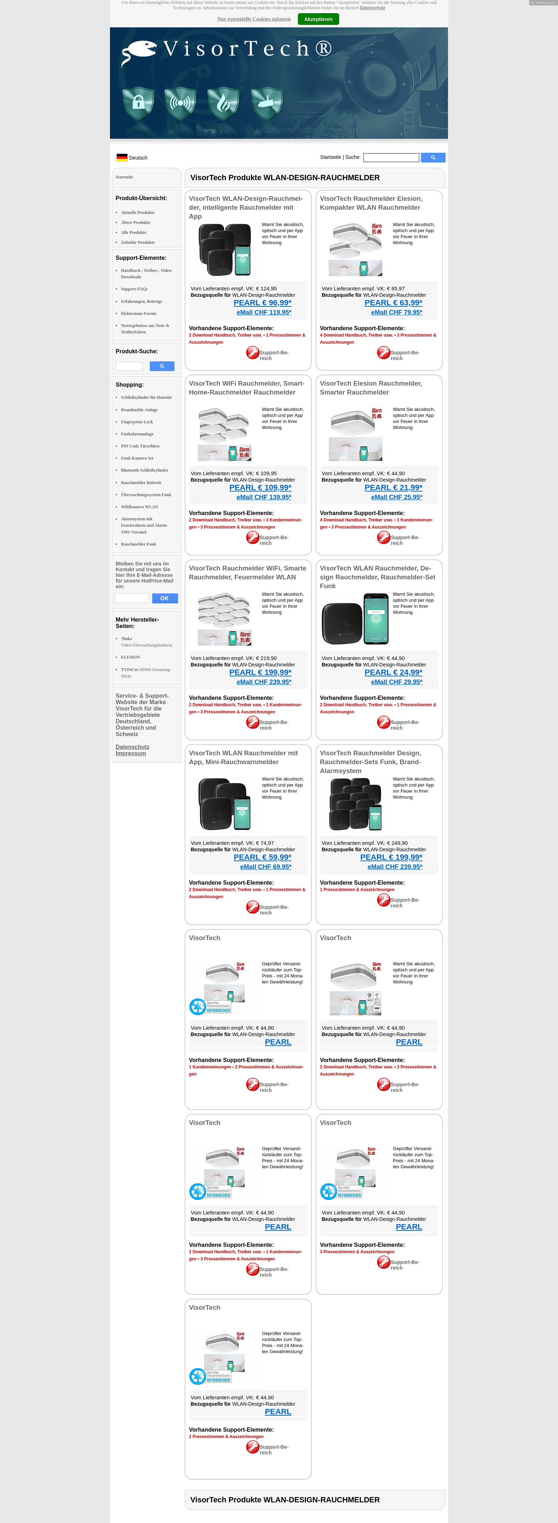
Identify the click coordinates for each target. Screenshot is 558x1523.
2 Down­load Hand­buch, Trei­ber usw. (225, 335)
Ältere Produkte (136, 222)
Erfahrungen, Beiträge (141, 301)
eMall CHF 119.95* (264, 312)
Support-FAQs (134, 288)
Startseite (330, 157)
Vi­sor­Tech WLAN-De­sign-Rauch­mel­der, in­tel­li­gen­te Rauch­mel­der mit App (246, 207)
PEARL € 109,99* (260, 487)
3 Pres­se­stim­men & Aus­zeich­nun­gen (237, 527)
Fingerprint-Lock (137, 421)
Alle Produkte (133, 232)
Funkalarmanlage (137, 433)
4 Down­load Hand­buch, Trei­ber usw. (356, 335)
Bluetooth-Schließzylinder (144, 470)
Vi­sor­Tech (204, 938)
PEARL (278, 1041)
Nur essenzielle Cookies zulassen (254, 19)
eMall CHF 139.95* (264, 497)
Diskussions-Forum (138, 313)
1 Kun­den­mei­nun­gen (210, 1067)
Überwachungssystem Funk (146, 494)
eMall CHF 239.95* (264, 682)
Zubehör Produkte (138, 242)
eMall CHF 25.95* (396, 497)
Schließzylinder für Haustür (146, 397)
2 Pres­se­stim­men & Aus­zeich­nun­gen (226, 1436)
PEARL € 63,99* (393, 302)
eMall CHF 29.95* (396, 682)
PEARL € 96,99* (262, 302)
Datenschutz (372, 7)
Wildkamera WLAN (139, 506)
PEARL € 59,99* (262, 857)
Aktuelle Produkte (137, 212)
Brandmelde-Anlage (139, 409)
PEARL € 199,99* (260, 672)
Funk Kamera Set (137, 458)
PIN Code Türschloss (140, 446)
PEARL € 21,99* (393, 487)
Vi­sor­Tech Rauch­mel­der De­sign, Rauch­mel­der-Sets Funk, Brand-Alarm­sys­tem (370, 761)
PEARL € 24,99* (393, 672)
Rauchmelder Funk (138, 544)
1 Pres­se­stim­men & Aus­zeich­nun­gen (357, 889)
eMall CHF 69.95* (265, 866)
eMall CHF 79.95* (396, 312)
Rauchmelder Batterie (141, 482)
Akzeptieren (318, 19)
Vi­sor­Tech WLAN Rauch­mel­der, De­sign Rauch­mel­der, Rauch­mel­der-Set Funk (378, 577)
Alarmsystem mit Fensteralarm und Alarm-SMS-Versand (144, 525)
